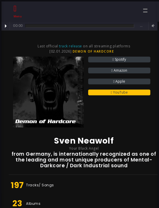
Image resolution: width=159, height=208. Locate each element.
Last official (48, 46)
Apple (119, 81)
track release (70, 46)
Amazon (119, 70)
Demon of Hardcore (93, 51)
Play (6, 26)
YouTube (119, 92)
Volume (152, 26)
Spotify (119, 59)
